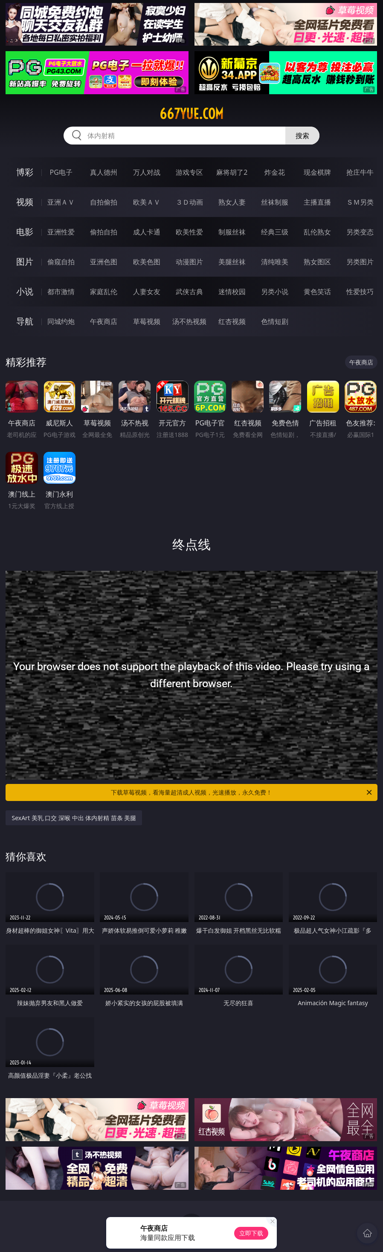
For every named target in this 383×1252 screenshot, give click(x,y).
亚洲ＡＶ (61, 202)
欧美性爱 (189, 232)
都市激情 (61, 291)
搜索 (302, 135)
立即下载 (251, 1233)
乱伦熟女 (317, 232)
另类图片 (360, 261)
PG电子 (61, 172)
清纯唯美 (274, 261)
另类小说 (274, 291)
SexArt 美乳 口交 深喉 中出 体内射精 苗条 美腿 (74, 818)
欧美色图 (146, 261)
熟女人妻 (232, 202)
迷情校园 (232, 291)
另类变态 (360, 232)
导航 (24, 321)
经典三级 (274, 232)
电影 (24, 231)
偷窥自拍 (61, 261)
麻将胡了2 (231, 172)
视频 (24, 202)
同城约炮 (61, 321)
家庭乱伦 (103, 291)
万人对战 (146, 172)
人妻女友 (146, 291)
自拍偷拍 (103, 202)
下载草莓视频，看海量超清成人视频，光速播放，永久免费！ (242, 792)
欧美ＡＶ (146, 202)
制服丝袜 (232, 232)
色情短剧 (274, 321)
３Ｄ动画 (189, 202)
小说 (24, 291)
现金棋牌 (317, 172)
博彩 (24, 172)
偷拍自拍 (103, 232)
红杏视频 (232, 321)
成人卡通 (146, 232)
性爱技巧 (360, 291)
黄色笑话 (317, 291)
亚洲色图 (103, 261)
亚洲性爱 (61, 232)
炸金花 (274, 172)
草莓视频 (146, 321)
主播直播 (317, 202)
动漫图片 (189, 261)
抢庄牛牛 (360, 172)
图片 (24, 261)
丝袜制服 (274, 202)
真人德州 (103, 172)
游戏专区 (189, 172)
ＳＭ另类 (360, 202)
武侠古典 (189, 291)
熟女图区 (317, 261)
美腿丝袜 (232, 261)
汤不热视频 (189, 321)
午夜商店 (103, 321)
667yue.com (191, 113)
